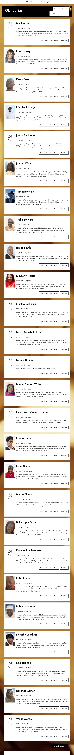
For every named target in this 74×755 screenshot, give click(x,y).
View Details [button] (44, 40)
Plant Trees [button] (64, 40)
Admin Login (21, 753)
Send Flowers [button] (54, 40)
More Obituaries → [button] (59, 746)
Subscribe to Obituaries (61, 9)
